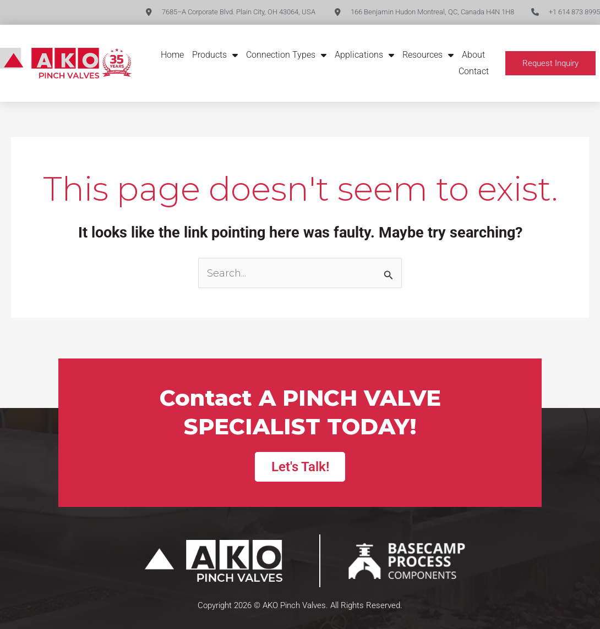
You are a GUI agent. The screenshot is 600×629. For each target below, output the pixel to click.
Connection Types (286, 55)
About (473, 54)
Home (172, 54)
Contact (474, 71)
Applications (364, 55)
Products (215, 55)
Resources (428, 55)
